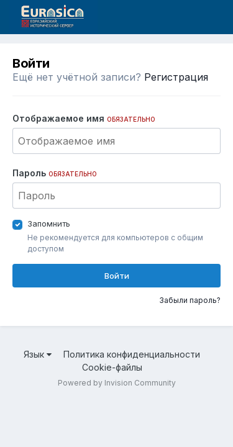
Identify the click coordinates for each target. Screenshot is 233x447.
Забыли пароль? (190, 300)
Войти (116, 276)
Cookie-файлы (112, 367)
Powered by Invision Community (117, 382)
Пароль (54, 173)
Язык (38, 354)
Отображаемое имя (83, 118)
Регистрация (176, 77)
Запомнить (48, 223)
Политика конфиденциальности (131, 354)
